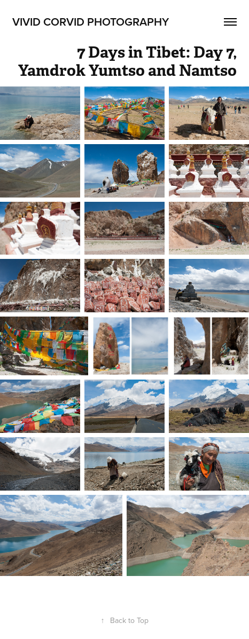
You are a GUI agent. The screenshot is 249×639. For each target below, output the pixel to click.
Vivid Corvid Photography (90, 21)
